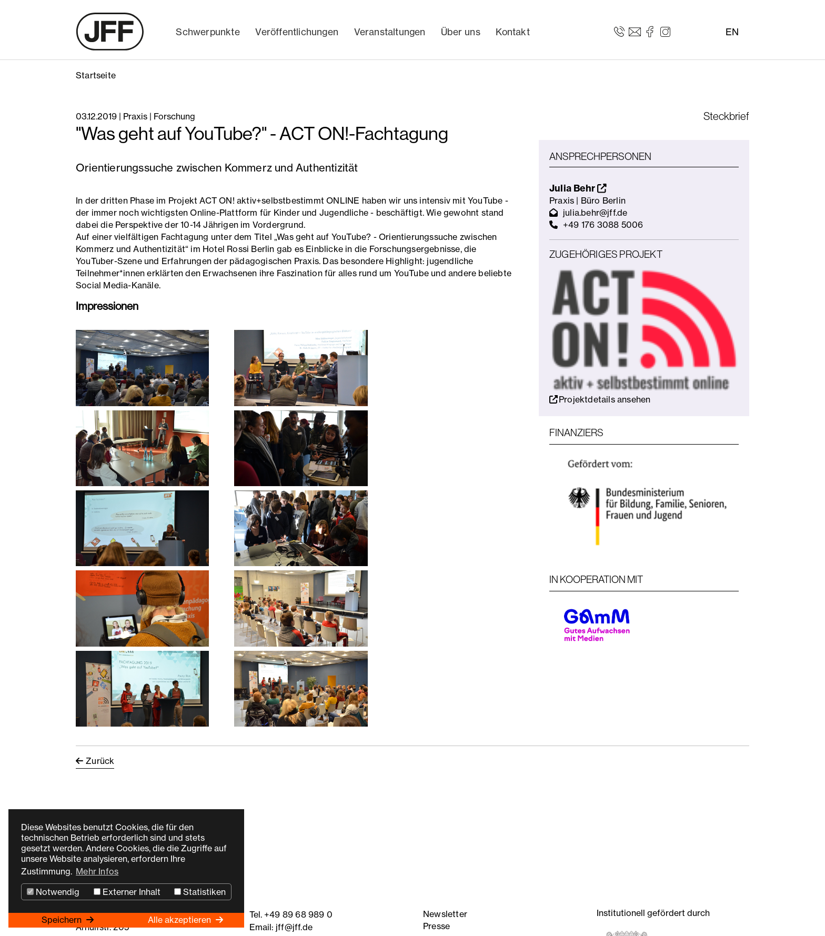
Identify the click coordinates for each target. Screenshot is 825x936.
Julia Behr (578, 188)
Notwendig (53, 892)
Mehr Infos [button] (97, 871)
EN (732, 31)
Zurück (100, 761)
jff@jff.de (294, 927)
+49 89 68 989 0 (298, 914)
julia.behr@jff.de (595, 212)
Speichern (63, 919)
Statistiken (200, 892)
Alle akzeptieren (180, 919)
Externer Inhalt (127, 892)
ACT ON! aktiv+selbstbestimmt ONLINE (279, 200)
